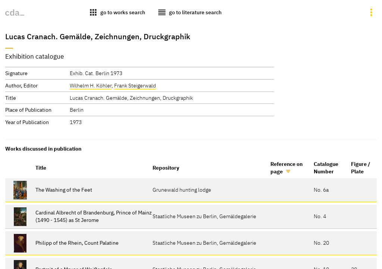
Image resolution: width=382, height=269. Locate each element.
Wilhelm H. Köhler (91, 85)
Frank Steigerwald (135, 85)
